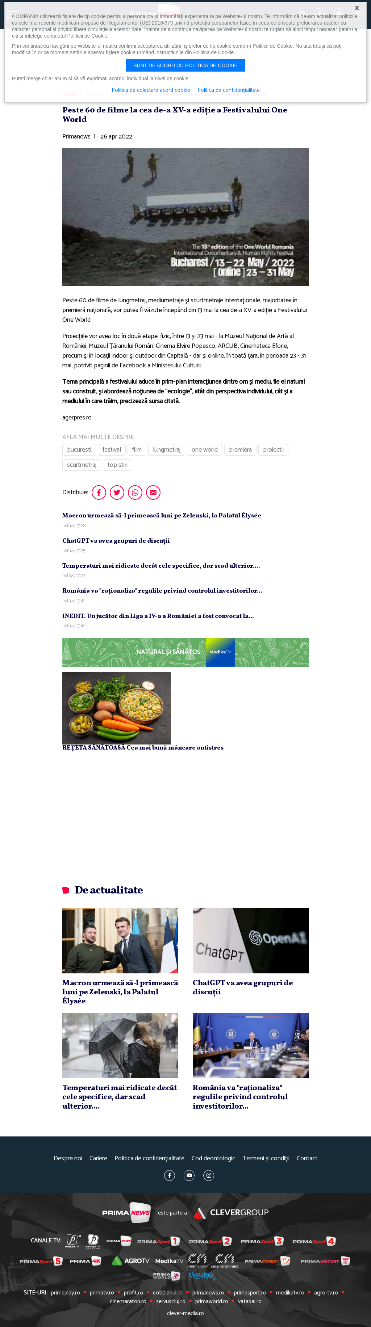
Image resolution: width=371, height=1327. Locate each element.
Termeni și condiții (265, 1159)
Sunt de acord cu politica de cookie (185, 65)
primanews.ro (208, 1293)
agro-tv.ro (326, 1293)
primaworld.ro (211, 1301)
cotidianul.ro (168, 1293)
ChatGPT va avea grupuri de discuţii (116, 541)
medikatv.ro (290, 1293)
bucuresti (79, 449)
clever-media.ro (185, 1313)
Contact (307, 1159)
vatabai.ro (250, 1301)
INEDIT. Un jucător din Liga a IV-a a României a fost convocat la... (158, 616)
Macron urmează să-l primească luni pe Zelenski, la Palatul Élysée (161, 516)
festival (112, 449)
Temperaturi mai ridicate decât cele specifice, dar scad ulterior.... (161, 566)
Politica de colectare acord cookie (151, 90)
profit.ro (133, 1293)
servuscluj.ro (171, 1301)
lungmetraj (166, 449)
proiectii (273, 449)
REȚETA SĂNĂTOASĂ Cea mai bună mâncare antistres (143, 748)
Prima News (127, 1213)
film (137, 449)
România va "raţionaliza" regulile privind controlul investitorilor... (162, 591)
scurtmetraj (81, 465)
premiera (240, 449)
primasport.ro (250, 1293)
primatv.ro (102, 1293)
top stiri (118, 465)
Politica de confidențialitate (149, 1159)
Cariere (98, 1159)
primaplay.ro (65, 1293)
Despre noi (68, 1159)
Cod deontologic (213, 1159)
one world (205, 449)
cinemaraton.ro (128, 1301)
